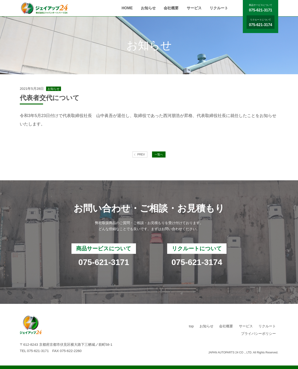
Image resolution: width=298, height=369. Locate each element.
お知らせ (148, 8)
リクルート (219, 8)
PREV (141, 154)
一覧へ (159, 154)
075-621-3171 (260, 10)
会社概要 (171, 8)
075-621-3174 (260, 25)
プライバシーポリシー (258, 333)
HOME (127, 8)
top (191, 326)
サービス (194, 8)
